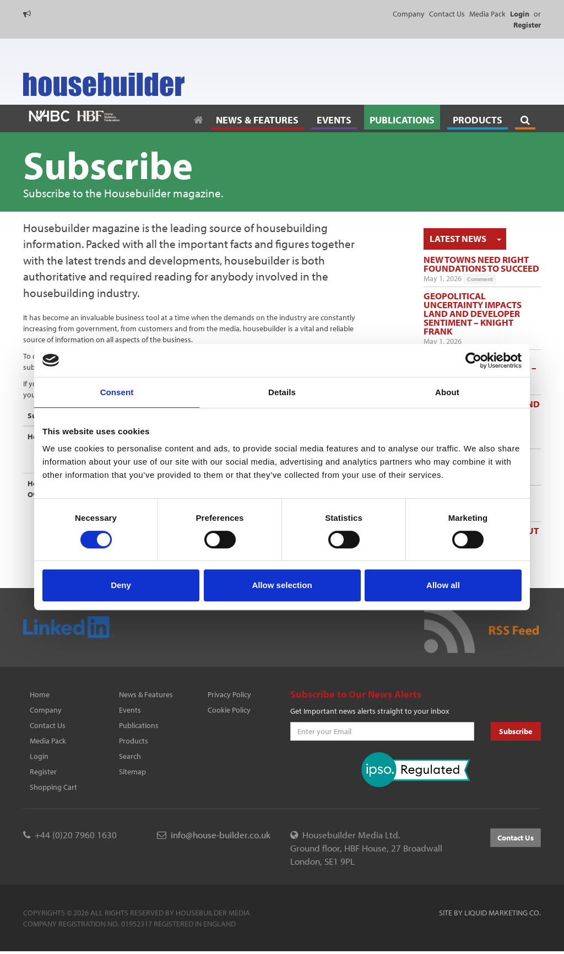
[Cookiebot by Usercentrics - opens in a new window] (473, 360)
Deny (121, 585)
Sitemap (132, 772)
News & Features (146, 694)
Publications (139, 725)
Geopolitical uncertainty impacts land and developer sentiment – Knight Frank (473, 313)
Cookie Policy (229, 710)
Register (43, 772)
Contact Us (447, 14)
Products (133, 741)
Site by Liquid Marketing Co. (490, 913)
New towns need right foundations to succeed (481, 264)
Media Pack (487, 14)
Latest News (458, 238)
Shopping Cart (53, 787)
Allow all (443, 585)
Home (40, 694)
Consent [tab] (117, 392)
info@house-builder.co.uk (220, 834)
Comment (480, 279)
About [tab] (447, 392)
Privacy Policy (229, 694)
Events (130, 710)
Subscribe (515, 731)
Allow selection (282, 585)
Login (39, 756)
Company (409, 14)
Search (130, 756)
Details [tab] (282, 392)
